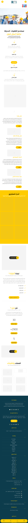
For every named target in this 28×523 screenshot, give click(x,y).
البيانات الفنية (14, 464)
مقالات (14, 475)
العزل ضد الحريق (14, 67)
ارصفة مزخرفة (14, 472)
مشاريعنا (14, 463)
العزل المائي (14, 77)
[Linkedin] (14, 410)
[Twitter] (16, 410)
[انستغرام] (22, 5)
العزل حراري (14, 44)
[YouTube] (10, 410)
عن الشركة (14, 457)
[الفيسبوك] (26, 5)
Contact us (13, 449)
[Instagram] (12, 410)
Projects (13, 451)
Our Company (14, 439)
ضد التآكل (14, 466)
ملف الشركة (14, 469)
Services (13, 440)
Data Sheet (13, 448)
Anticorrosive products (13, 445)
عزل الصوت (14, 54)
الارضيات (14, 461)
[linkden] (24, 6)
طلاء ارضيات (14, 470)
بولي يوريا (14, 467)
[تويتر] (24, 5)
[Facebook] (18, 410)
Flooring (13, 443)
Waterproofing (13, 442)
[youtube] (26, 6)
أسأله (14, 473)
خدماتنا (14, 459)
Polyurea (13, 446)
